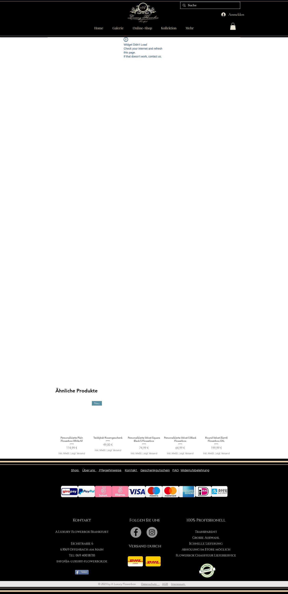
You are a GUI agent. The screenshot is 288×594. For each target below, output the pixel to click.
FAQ (176, 470)
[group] (144, 429)
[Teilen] (82, 572)
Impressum (178, 584)
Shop (75, 470)
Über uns (89, 470)
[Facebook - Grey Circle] (135, 532)
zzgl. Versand (78, 453)
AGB (165, 584)
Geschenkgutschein (155, 470)
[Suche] (210, 5)
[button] (233, 26)
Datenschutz (150, 584)
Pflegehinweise (110, 470)
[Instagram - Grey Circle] (152, 532)
